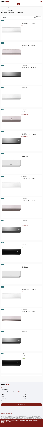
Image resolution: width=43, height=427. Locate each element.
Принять (21, 425)
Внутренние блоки (11, 12)
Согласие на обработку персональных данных (9, 412)
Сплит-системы (20, 12)
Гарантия (24, 396)
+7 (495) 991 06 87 (5, 387)
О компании (3, 398)
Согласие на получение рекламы (6, 413)
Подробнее (3, 422)
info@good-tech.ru (5, 389)
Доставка (24, 394)
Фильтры (4, 17)
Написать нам (21, 404)
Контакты (24, 398)
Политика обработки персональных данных (8, 410)
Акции (2, 396)
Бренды (2, 394)
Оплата (2, 400)
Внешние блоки (4, 12)
